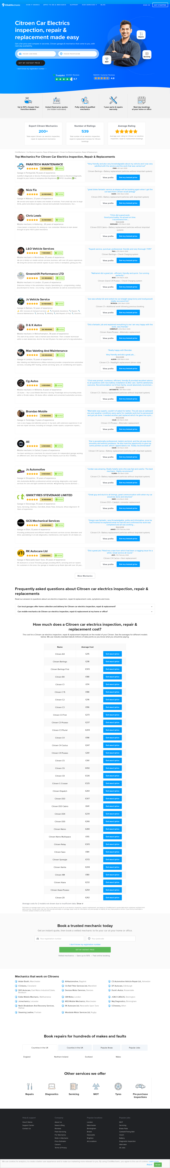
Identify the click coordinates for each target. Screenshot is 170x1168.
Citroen (91, 167)
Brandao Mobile (36, 407)
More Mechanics (85, 572)
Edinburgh (127, 982)
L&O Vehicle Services (40, 244)
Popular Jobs (134, 1043)
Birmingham (131, 997)
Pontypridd (30, 169)
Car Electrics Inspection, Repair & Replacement (43, 148)
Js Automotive (35, 465)
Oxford (37, 446)
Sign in (146, 5)
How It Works (33, 5)
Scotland (89, 1053)
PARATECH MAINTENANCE (44, 160)
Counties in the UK (75, 1043)
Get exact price (112, 650)
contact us (37, 906)
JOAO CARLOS (118, 993)
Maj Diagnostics (118, 997)
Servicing (74, 1090)
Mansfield (92, 982)
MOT (96, 1090)
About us (58, 1118)
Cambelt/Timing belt (126, 1128)
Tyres (118, 1090)
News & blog (60, 1121)
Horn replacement (128, 554)
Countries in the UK (39, 1043)
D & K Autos (34, 321)
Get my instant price (128, 173)
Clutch (121, 1131)
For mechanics (60, 1131)
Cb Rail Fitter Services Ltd (76, 982)
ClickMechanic (20, 148)
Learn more (154, 1161)
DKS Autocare (24, 986)
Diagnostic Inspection (127, 1137)
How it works (27, 1118)
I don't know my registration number (85, 940)
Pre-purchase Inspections (140, 1091)
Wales (118, 1053)
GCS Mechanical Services (43, 516)
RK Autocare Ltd (37, 547)
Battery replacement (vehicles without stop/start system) (128, 167)
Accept (157, 1164)
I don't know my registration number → (32, 65)
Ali (27, 437)
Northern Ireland (61, 1053)
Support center (28, 1121)
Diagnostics (51, 1090)
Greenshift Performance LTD (45, 269)
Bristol (89, 1128)
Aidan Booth (23, 977)
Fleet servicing (60, 1128)
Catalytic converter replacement (126, 498)
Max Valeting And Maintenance (47, 346)
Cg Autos (32, 377)
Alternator (123, 1140)
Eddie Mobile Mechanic (28, 993)
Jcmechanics (24, 997)
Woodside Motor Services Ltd (77, 1008)
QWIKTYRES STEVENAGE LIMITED (49, 491)
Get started (160, 5)
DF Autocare (117, 982)
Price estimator (60, 1137)
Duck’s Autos (117, 986)
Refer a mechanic (61, 1134)
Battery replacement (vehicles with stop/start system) (126, 193)
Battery (122, 1134)
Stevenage (30, 500)
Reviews (72, 71)
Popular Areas (107, 1043)
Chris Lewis (33, 211)
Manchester (35, 977)
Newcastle (91, 1131)
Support (74, 5)
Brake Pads (123, 1124)
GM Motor (69, 993)
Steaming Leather (25, 1008)
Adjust (149, 1164)
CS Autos (22, 982)
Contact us (26, 1124)
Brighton (90, 1134)
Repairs (29, 1090)
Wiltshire (38, 385)
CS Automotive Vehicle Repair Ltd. (126, 977)
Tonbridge (30, 416)
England (26, 1053)
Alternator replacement (130, 328)
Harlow (21, 1004)
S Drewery (116, 1001)
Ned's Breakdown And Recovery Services (36, 1001)
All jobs (122, 1144)
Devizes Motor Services (75, 986)
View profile (108, 173)
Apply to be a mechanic (54, 5)
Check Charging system (128, 250)
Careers (58, 1140)
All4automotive (71, 977)
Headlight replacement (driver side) (125, 358)
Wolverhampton (41, 330)
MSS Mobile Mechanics (75, 997)
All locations (92, 1137)
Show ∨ (80, 899)
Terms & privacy (61, 1144)
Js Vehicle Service (38, 295)
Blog (103, 5)
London (37, 278)
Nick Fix (31, 185)
